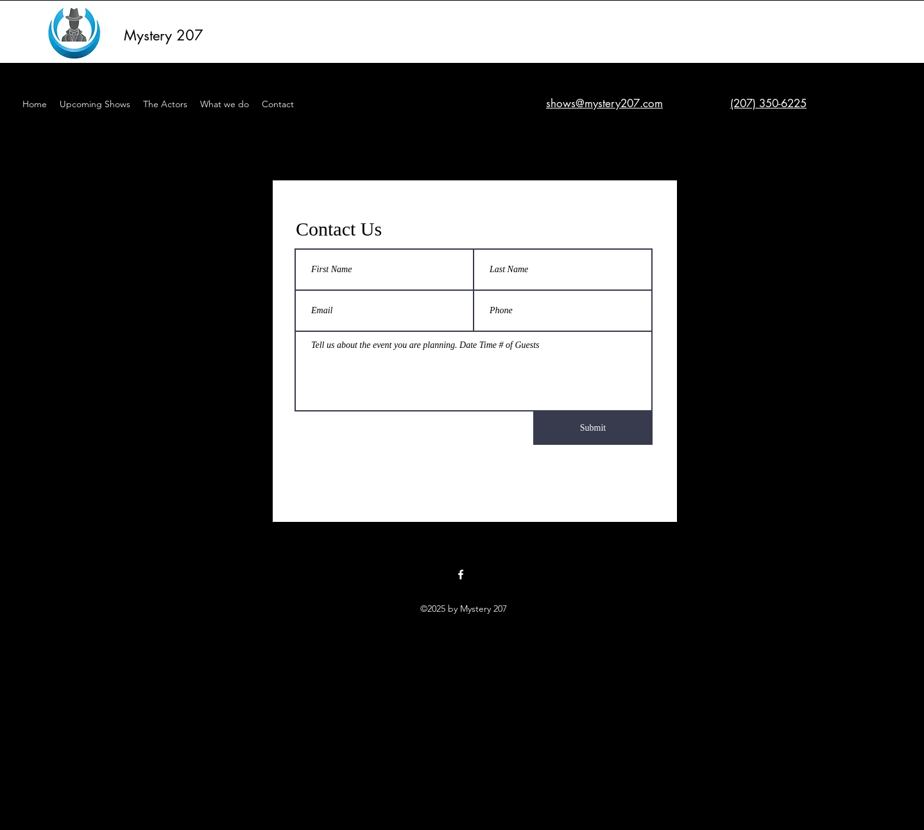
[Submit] (593, 428)
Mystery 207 (163, 35)
